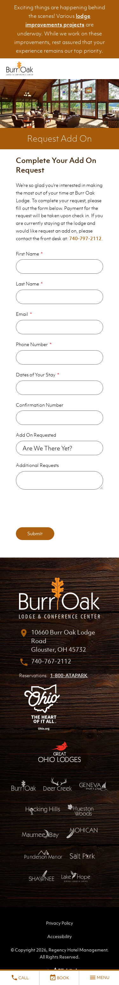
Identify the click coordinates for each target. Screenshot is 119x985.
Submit (35, 533)
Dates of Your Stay (36, 374)
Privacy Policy (59, 923)
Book (59, 977)
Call (20, 977)
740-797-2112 (85, 238)
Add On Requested (36, 435)
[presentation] (64, 508)
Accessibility (59, 936)
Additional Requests (37, 465)
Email (22, 314)
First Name (27, 253)
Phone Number (32, 344)
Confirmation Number (39, 405)
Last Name (27, 283)
